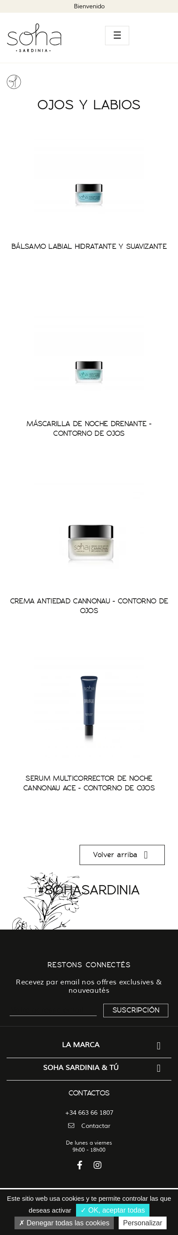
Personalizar (142, 1223)
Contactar (89, 1126)
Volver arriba (122, 855)
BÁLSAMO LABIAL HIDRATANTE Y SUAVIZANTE (89, 247)
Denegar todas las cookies (64, 1223)
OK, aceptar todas (112, 1210)
